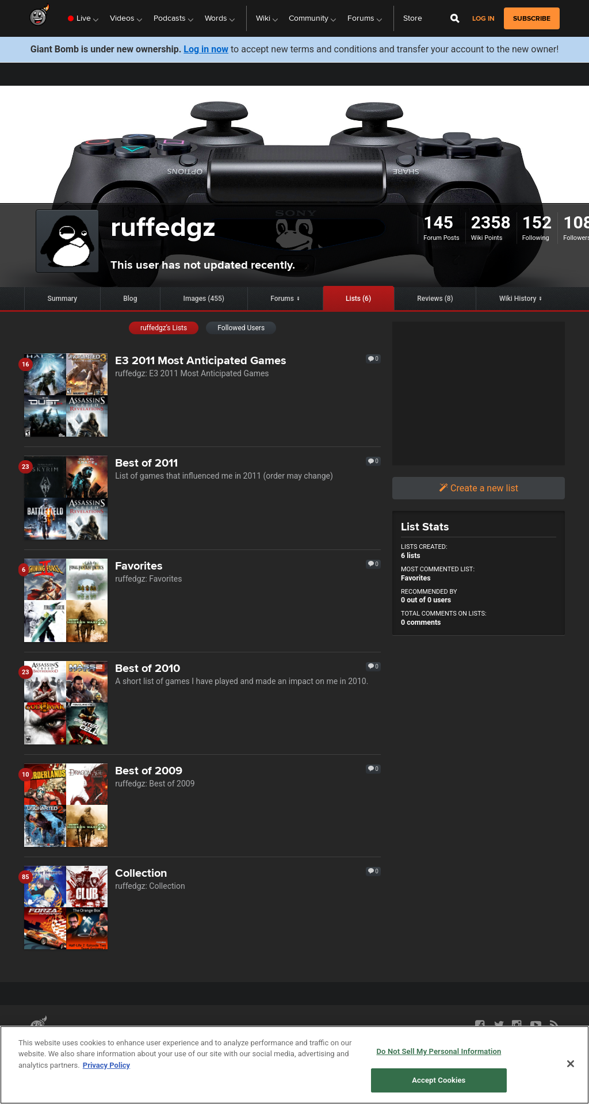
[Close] (570, 1063)
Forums (282, 299)
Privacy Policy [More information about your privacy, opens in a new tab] (106, 1065)
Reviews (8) (435, 299)
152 (537, 222)
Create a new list (478, 488)
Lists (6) (358, 299)
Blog (130, 299)
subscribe (531, 18)
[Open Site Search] (455, 18)
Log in (483, 18)
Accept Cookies (438, 1080)
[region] (294, 1065)
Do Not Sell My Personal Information (438, 1051)
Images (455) (204, 299)
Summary (63, 299)
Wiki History (518, 299)
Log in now (205, 49)
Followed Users (241, 328)
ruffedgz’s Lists (163, 328)
